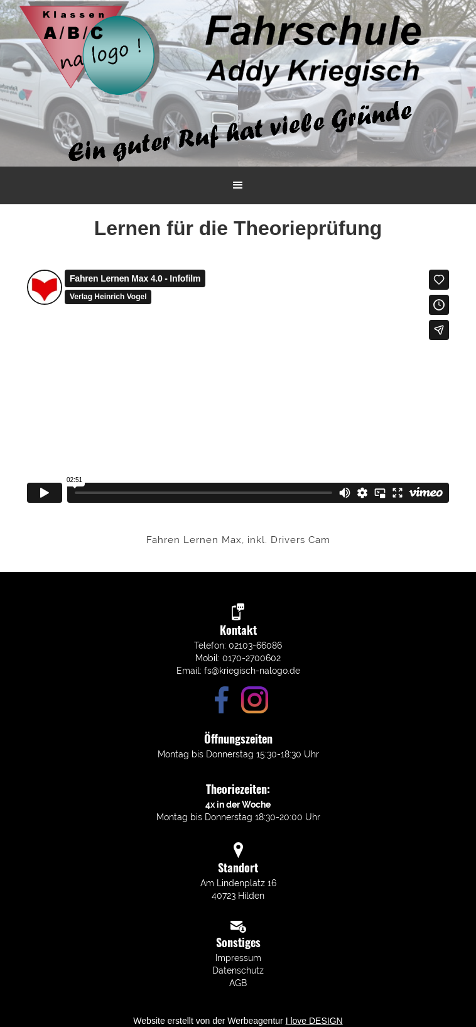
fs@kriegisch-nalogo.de (252, 671)
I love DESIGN (314, 1021)
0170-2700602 (251, 658)
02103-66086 (255, 645)
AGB (238, 983)
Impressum (238, 958)
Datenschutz (238, 970)
